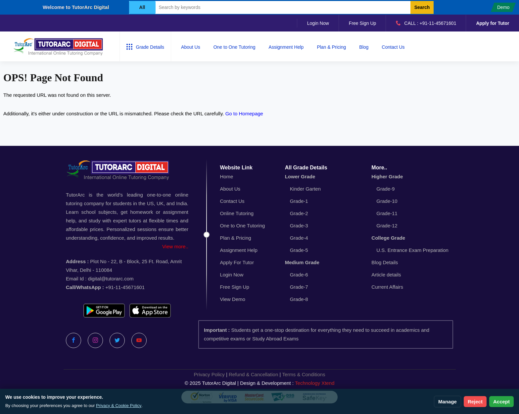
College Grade (388, 238)
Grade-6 (299, 274)
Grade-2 (299, 213)
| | (259, 374)
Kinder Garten (305, 189)
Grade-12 (386, 225)
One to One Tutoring (234, 47)
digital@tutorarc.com (111, 278)
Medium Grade (302, 262)
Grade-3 (299, 225)
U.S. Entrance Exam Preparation (412, 250)
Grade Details (145, 47)
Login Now (318, 23)
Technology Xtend (314, 383)
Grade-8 (299, 299)
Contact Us (393, 47)
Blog (363, 47)
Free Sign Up (362, 23)
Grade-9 (385, 189)
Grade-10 (386, 201)
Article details (386, 274)
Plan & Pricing (331, 47)
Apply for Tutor (492, 23)
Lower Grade (300, 176)
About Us (190, 47)
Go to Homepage (244, 113)
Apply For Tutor (237, 262)
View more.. (175, 246)
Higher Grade (387, 176)
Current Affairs (387, 287)
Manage (447, 401)
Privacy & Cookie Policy (118, 405)
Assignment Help (286, 47)
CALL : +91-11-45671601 (426, 23)
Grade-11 (386, 213)
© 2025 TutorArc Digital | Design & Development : (260, 383)
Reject (475, 401)
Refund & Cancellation (253, 374)
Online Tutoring (237, 213)
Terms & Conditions (303, 374)
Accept (501, 401)
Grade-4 (299, 238)
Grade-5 (299, 250)
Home (226, 176)
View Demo (232, 299)
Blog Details (384, 262)
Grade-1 (299, 201)
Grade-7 (299, 287)
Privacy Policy (209, 374)
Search (422, 7)
